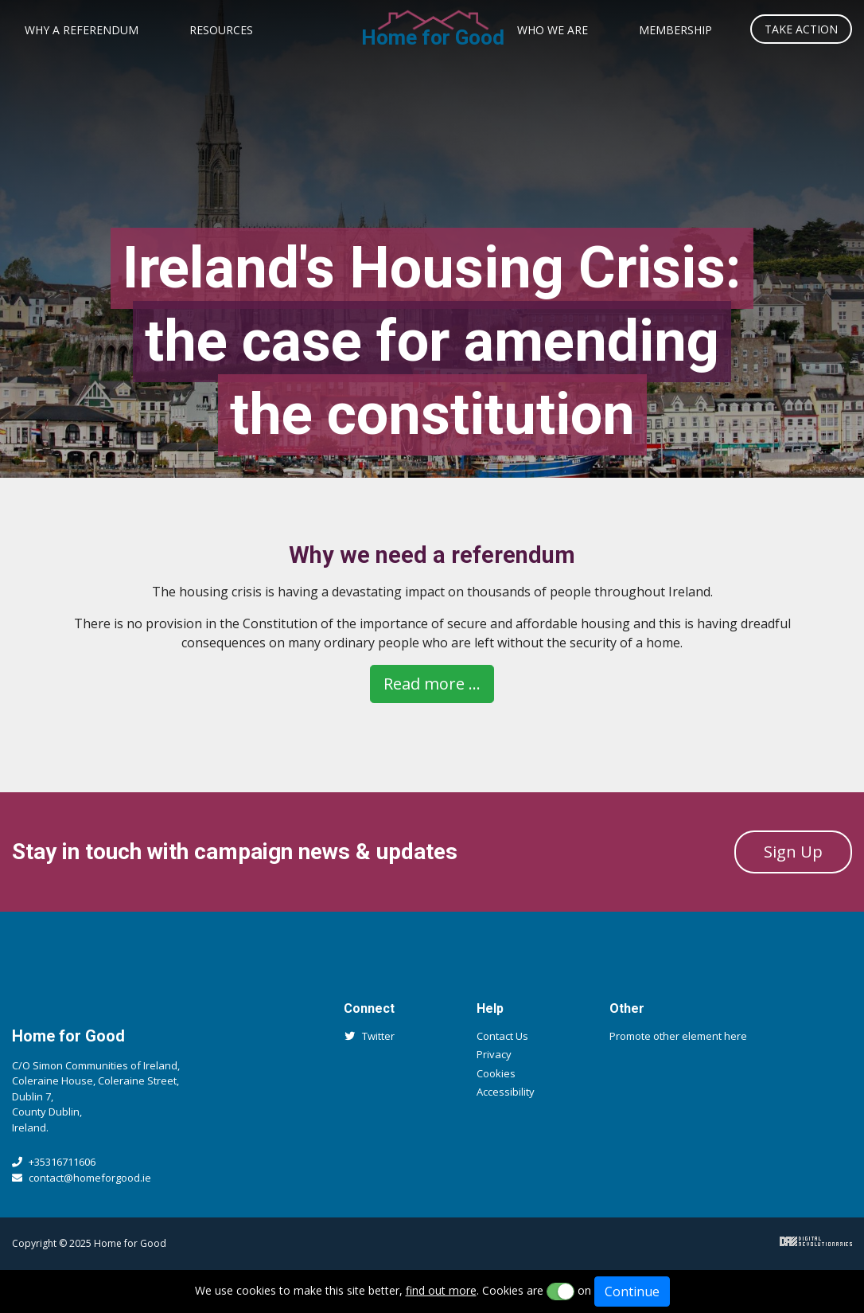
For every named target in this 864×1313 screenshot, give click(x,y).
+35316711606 (53, 1162)
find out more (441, 1290)
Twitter (369, 1036)
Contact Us (502, 1036)
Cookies (496, 1073)
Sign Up (793, 851)
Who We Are (552, 29)
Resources (221, 29)
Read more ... (432, 683)
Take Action (801, 29)
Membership (675, 29)
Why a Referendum (81, 29)
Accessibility (506, 1091)
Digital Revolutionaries (816, 1241)
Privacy (494, 1054)
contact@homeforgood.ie (81, 1177)
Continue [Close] (632, 1291)
